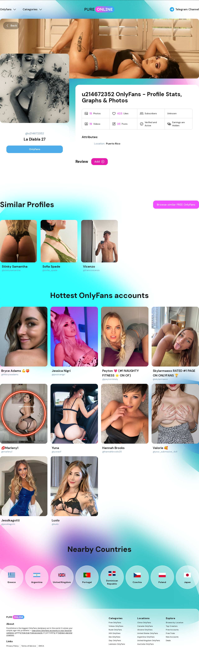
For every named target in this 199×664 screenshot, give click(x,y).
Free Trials (170, 633)
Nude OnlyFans (115, 630)
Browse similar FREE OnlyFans (176, 204)
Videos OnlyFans (116, 626)
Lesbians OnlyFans (117, 644)
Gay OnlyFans (115, 640)
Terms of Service (28, 646)
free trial (26, 633)
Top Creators (172, 626)
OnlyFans (34, 149)
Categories (32, 9)
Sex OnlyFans (114, 637)
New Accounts (172, 637)
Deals (168, 640)
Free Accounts (172, 630)
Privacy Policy (12, 646)
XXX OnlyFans (114, 633)
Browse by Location (174, 622)
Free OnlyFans (115, 622)
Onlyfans (8, 9)
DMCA (41, 646)
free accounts (36, 633)
